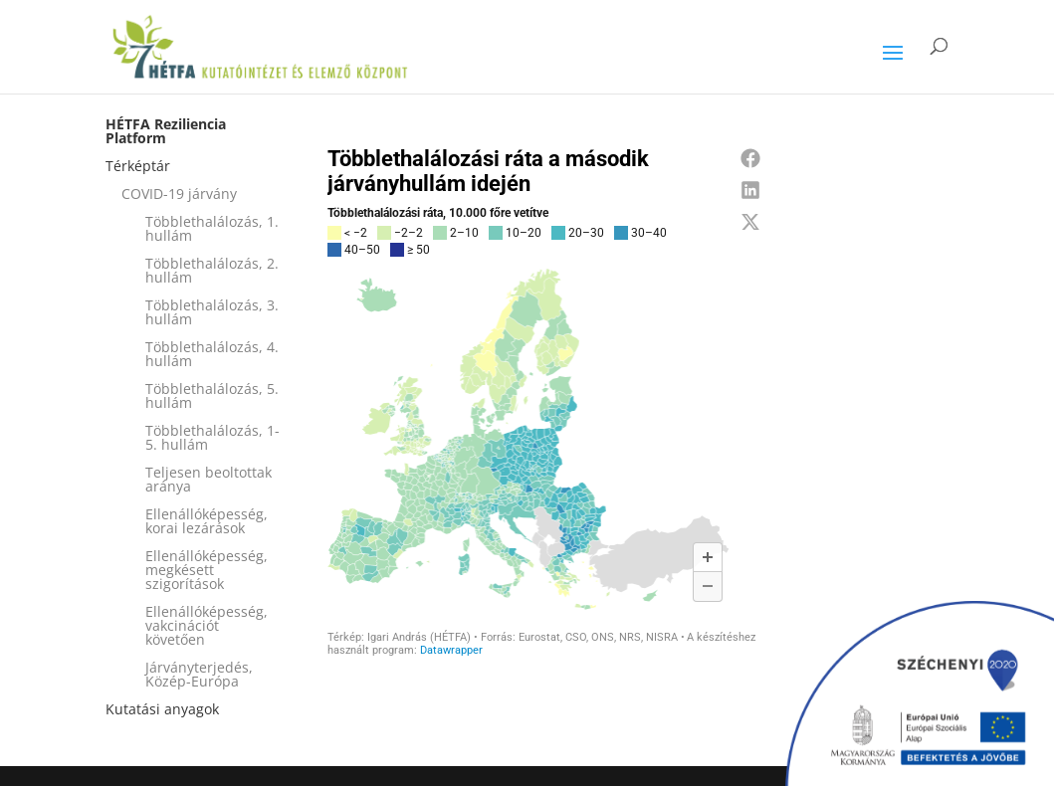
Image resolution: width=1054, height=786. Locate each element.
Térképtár (137, 165)
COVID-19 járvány (179, 193)
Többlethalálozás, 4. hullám (212, 353)
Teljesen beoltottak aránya (208, 479)
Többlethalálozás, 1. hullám (212, 228)
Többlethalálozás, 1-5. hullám (212, 437)
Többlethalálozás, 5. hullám (212, 395)
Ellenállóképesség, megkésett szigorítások (206, 569)
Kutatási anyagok (162, 708)
